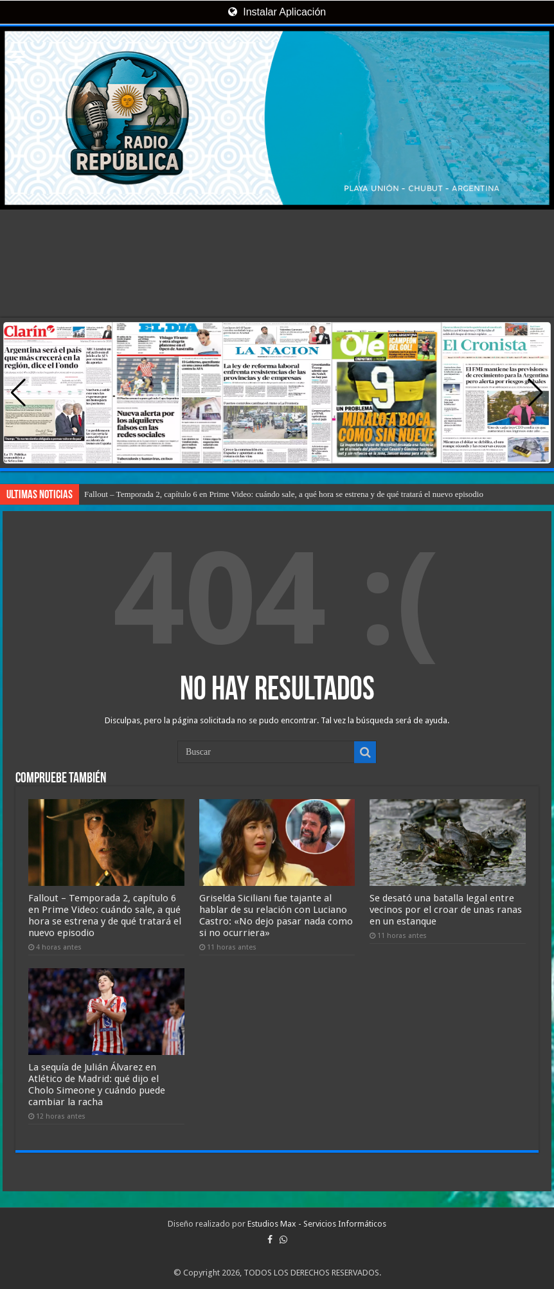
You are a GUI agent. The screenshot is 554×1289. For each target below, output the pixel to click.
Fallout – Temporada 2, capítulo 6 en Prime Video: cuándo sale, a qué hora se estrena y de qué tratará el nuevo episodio (283, 494)
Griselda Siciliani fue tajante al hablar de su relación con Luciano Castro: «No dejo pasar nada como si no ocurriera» (276, 915)
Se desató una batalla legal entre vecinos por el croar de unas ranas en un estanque (446, 909)
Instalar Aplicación (277, 11)
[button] (535, 393)
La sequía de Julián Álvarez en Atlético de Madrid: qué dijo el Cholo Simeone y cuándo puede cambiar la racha (96, 1084)
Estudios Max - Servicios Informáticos (316, 1224)
